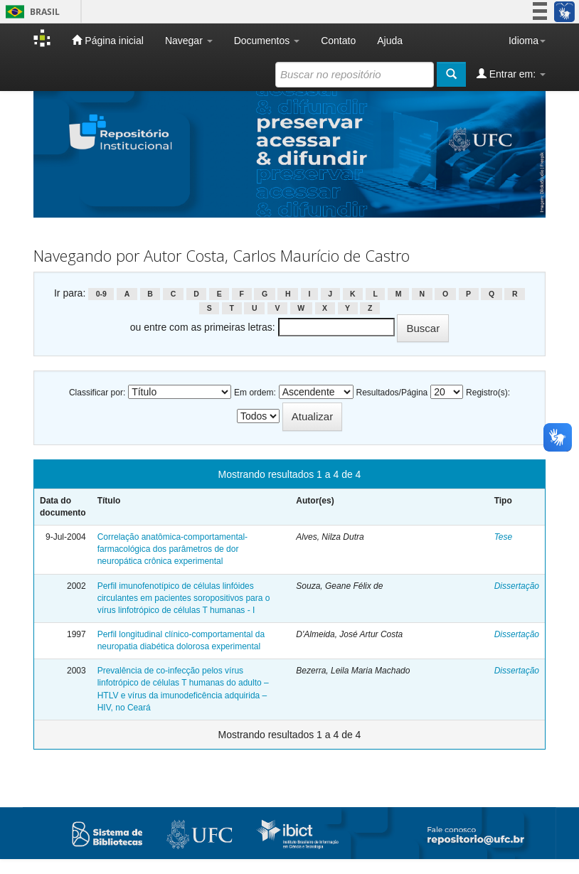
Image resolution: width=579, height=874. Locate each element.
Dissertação (516, 586)
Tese (503, 537)
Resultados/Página (392, 393)
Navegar (189, 40)
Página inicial (107, 40)
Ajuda (390, 40)
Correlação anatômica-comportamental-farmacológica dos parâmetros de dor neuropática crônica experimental (172, 549)
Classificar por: (97, 393)
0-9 (101, 293)
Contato (338, 40)
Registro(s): (488, 393)
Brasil (30, 12)
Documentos (266, 40)
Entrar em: (511, 74)
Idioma (527, 40)
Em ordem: (255, 393)
